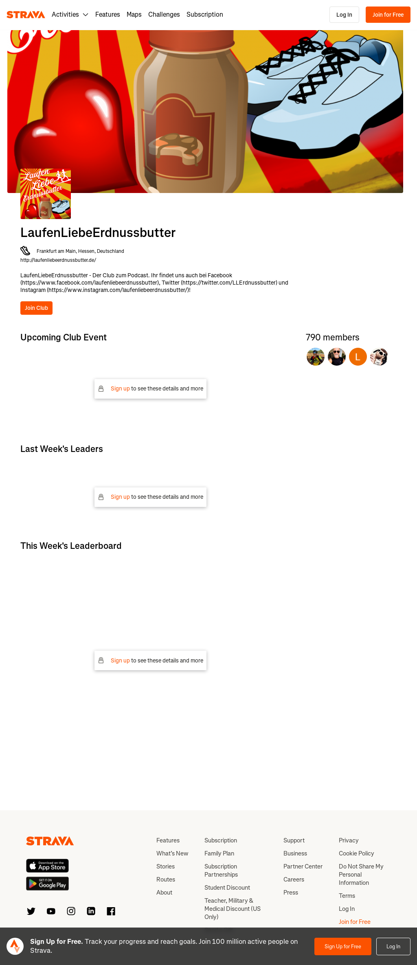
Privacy (349, 840)
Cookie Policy (356, 853)
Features (107, 14)
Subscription (205, 14)
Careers (293, 879)
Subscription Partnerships (221, 870)
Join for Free (388, 15)
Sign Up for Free (343, 946)
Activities (70, 14)
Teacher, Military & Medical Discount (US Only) (232, 909)
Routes (165, 879)
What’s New (172, 853)
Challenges (164, 14)
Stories (165, 866)
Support (294, 840)
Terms (347, 896)
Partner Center (303, 866)
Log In (344, 15)
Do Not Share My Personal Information (361, 874)
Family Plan (219, 853)
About (164, 892)
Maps (134, 14)
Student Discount (227, 888)
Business (295, 853)
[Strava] (26, 14)
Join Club (36, 308)
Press (290, 892)
